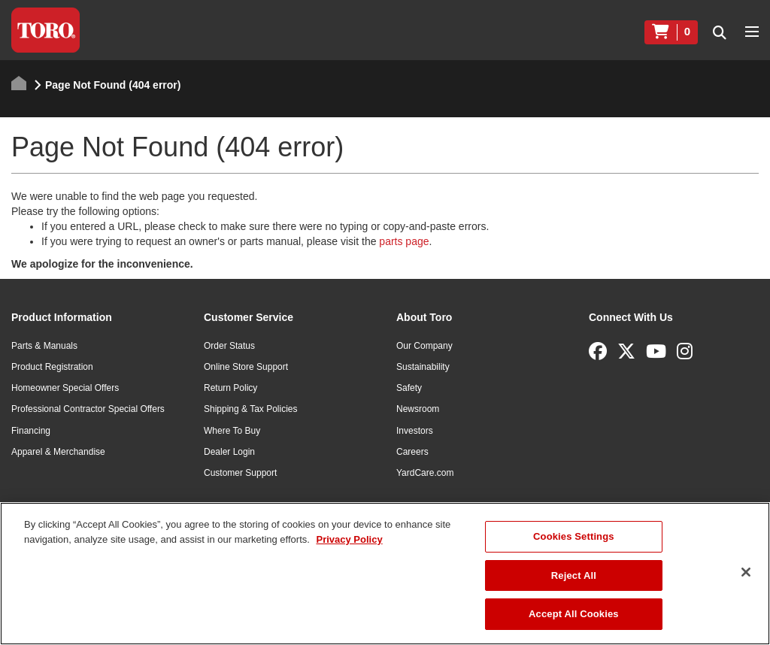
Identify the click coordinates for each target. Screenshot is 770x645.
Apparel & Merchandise (58, 452)
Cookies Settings (573, 536)
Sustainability (423, 367)
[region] (385, 573)
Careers (412, 452)
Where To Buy (232, 430)
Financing (30, 430)
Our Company (424, 346)
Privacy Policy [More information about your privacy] (349, 539)
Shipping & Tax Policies (251, 409)
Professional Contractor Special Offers (88, 409)
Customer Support (240, 473)
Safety (409, 388)
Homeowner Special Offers (65, 388)
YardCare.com (424, 473)
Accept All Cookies (574, 613)
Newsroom (417, 409)
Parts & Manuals (44, 346)
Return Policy (230, 388)
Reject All (573, 575)
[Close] (745, 572)
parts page (404, 241)
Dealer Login (229, 452)
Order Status (229, 346)
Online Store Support (246, 367)
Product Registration (52, 367)
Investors (414, 430)
